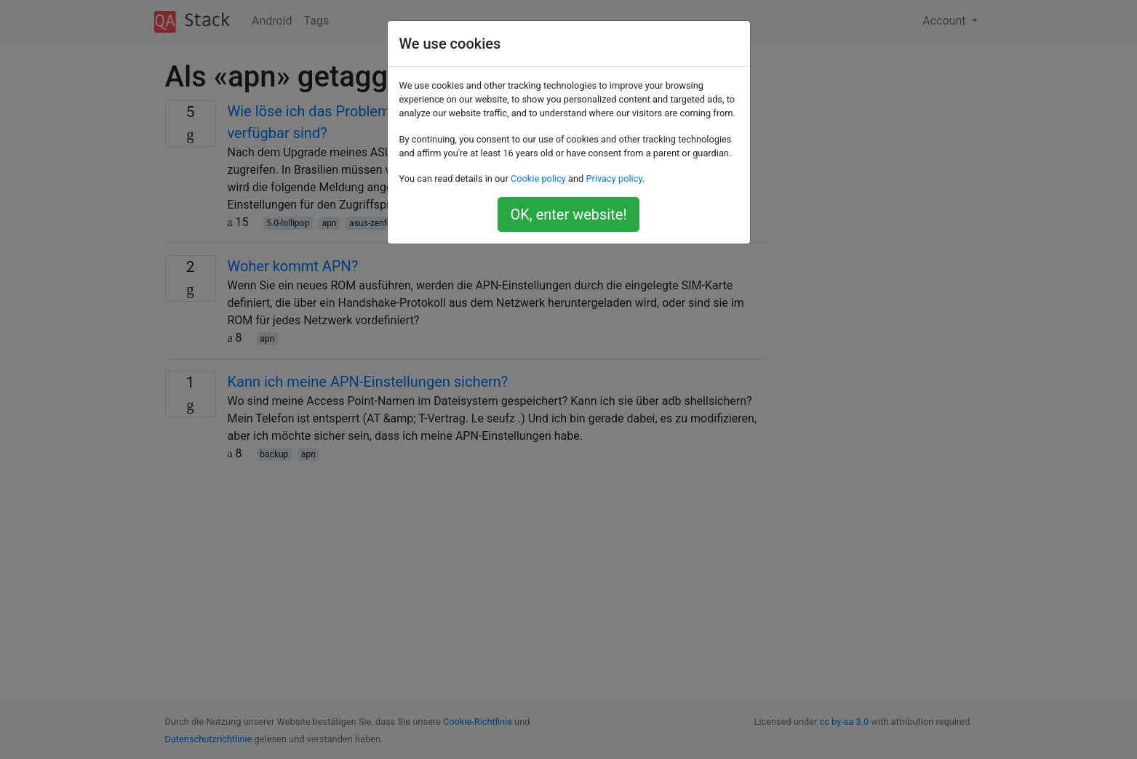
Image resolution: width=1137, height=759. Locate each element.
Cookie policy (538, 178)
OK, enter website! (568, 214)
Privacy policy (614, 178)
